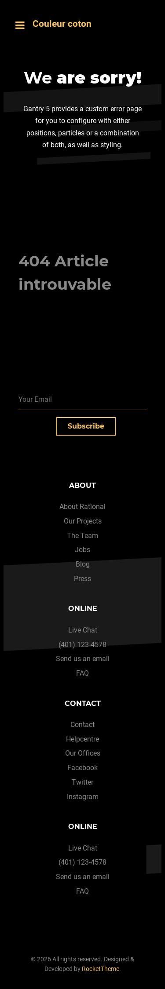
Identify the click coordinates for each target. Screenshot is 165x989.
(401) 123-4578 (82, 644)
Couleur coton (62, 23)
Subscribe (86, 426)
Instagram (83, 797)
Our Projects (83, 521)
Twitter (82, 782)
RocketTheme (100, 969)
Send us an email (83, 658)
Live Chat (82, 630)
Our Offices (82, 753)
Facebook (82, 768)
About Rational (82, 506)
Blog (83, 564)
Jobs (82, 549)
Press (82, 578)
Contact (82, 724)
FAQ (82, 673)
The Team (82, 535)
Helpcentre (82, 739)
